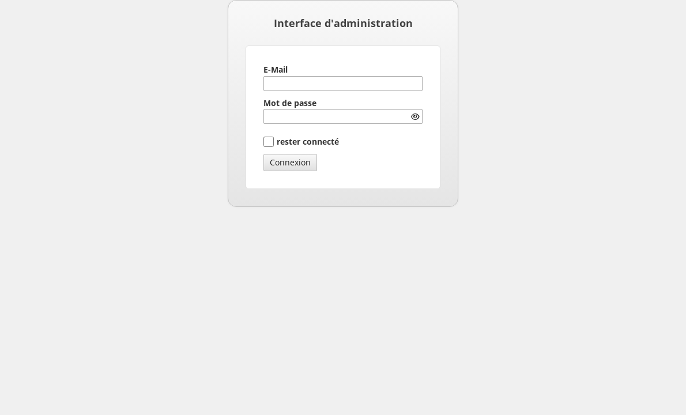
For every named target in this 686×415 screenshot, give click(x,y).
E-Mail (275, 69)
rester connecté (308, 141)
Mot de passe (289, 102)
